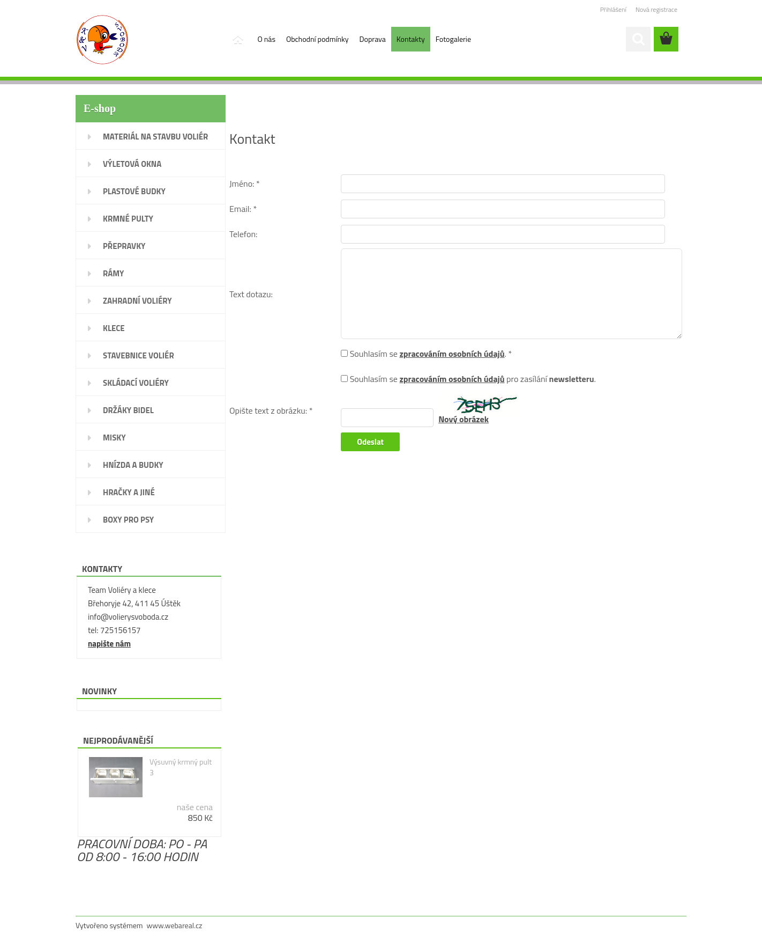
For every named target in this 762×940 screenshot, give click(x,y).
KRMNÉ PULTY (128, 218)
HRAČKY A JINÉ (129, 492)
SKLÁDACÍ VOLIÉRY (136, 383)
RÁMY (113, 273)
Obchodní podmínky (317, 39)
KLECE (114, 328)
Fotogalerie (453, 39)
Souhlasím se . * (431, 353)
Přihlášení (613, 9)
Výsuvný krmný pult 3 (181, 767)
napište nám (109, 643)
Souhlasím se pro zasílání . (473, 378)
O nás (266, 39)
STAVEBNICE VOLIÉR (138, 355)
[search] (638, 39)
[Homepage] (237, 39)
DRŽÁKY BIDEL (128, 410)
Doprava (373, 39)
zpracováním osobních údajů (451, 353)
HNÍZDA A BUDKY (133, 465)
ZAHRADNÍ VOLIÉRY (137, 301)
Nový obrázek (463, 419)
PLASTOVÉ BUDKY (134, 191)
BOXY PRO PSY (128, 519)
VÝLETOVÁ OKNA (132, 164)
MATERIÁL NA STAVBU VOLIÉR (155, 136)
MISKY (114, 437)
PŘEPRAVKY (124, 246)
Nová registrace (656, 9)
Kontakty (411, 39)
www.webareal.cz (175, 925)
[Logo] (149, 40)
